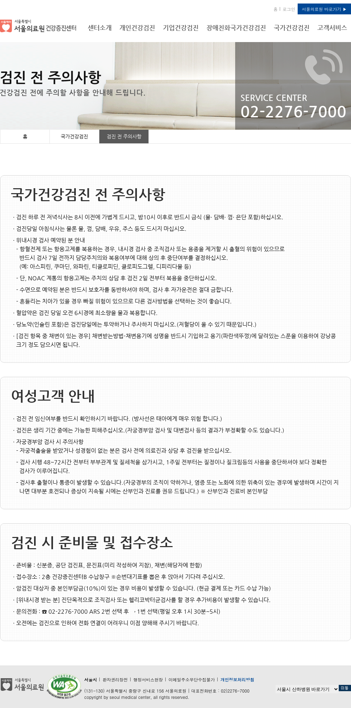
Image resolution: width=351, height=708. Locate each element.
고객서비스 (332, 27)
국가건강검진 (292, 27)
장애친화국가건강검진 (236, 27)
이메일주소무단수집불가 (191, 679)
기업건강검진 (181, 27)
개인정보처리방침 (237, 679)
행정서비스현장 (148, 679)
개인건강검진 (137, 27)
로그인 (289, 9)
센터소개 (100, 27)
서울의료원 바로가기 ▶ (324, 9)
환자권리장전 (115, 679)
